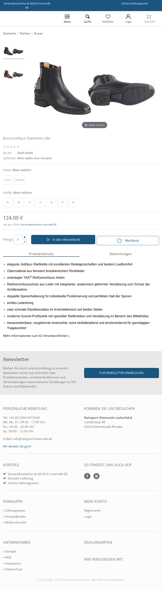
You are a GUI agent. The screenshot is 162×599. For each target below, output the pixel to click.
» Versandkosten (14, 518)
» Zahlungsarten (14, 512)
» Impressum (12, 565)
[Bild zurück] (35, 84)
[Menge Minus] (24, 243)
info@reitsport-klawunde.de (32, 441)
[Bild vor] (154, 84)
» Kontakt (9, 553)
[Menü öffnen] (67, 18)
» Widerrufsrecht (14, 524)
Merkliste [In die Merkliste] (128, 240)
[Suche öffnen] (87, 18)
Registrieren (92, 512)
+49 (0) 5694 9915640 (24, 420)
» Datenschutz (12, 571)
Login (88, 518)
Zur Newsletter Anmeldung (121, 375)
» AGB (7, 559)
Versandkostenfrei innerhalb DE (39, 224)
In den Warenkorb (62, 240)
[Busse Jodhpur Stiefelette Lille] (94, 84)
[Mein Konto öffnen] (128, 18)
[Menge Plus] (24, 238)
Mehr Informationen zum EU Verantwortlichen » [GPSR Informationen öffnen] (36, 338)
